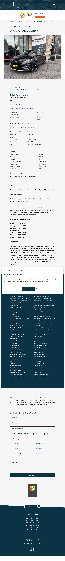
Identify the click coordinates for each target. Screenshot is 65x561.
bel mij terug (30, 506)
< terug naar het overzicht (21, 26)
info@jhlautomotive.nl (32, 543)
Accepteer (28, 289)
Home (11, 21)
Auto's (15, 21)
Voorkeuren (39, 289)
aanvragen (32, 475)
